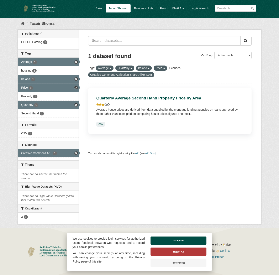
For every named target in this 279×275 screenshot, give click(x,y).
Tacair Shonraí (118, 8)
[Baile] (23, 23)
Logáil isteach (200, 8)
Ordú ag (206, 55)
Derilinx (223, 250)
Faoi (162, 8)
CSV (100, 124)
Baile (98, 8)
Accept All (178, 240)
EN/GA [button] (178, 8)
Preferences (178, 262)
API (137, 153)
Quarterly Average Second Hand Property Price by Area (148, 98)
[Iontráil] (252, 8)
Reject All (178, 251)
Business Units (143, 8)
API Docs (150, 153)
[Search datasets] (235, 8)
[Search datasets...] (164, 41)
